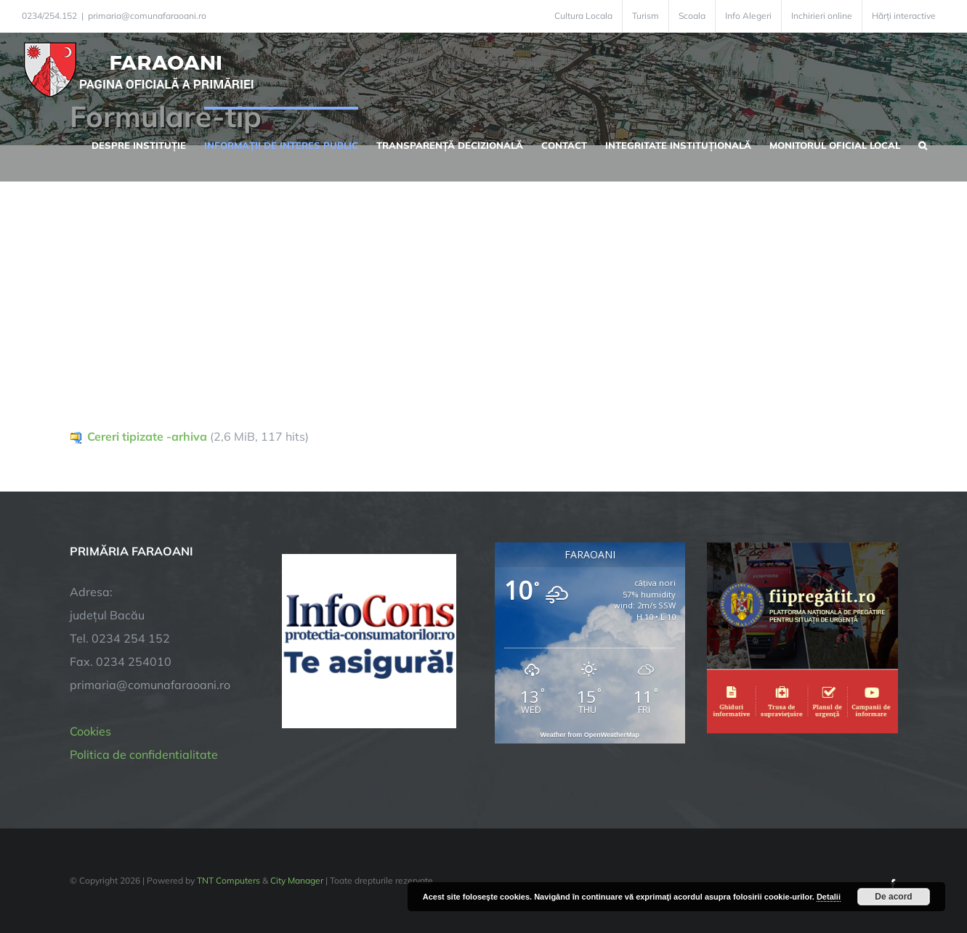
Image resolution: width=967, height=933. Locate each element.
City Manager (296, 880)
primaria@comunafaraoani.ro (147, 15)
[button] (922, 144)
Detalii (829, 896)
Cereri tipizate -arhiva (147, 436)
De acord (893, 897)
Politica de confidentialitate (144, 754)
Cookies (90, 731)
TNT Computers (228, 880)
